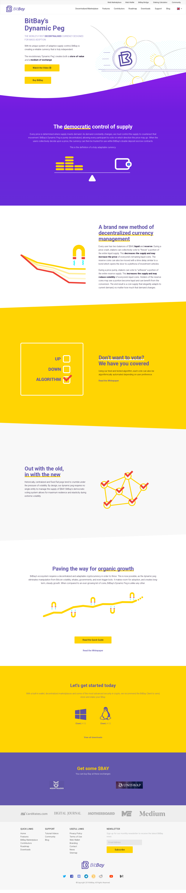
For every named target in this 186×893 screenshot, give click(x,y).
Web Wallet (75, 840)
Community (50, 836)
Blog (168, 9)
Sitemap (73, 853)
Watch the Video (42, 68)
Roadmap (133, 9)
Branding (74, 843)
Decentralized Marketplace (86, 9)
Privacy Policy (76, 833)
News (72, 849)
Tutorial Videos (52, 833)
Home (23, 833)
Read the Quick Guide (93, 640)
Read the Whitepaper (109, 380)
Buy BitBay (38, 80)
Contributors (119, 9)
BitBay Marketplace (29, 840)
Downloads (145, 9)
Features (106, 9)
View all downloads (93, 737)
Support (158, 9)
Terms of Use (76, 836)
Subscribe (120, 849)
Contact (73, 846)
